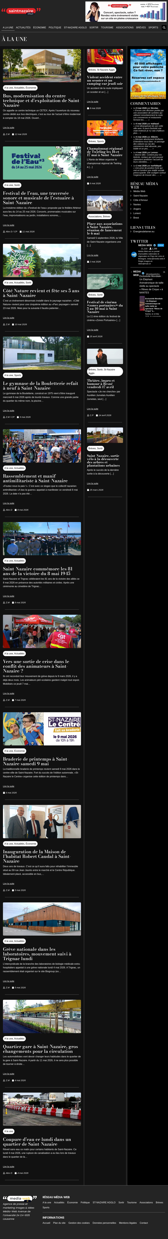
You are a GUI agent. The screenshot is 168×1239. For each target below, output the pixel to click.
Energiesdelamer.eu (143, 231)
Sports (153, 27)
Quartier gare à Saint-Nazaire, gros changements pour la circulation (37, 1051)
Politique (55, 27)
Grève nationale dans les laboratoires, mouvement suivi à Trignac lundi (38, 953)
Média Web (139, 191)
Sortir (93, 27)
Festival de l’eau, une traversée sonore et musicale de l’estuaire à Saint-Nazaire (40, 197)
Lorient (137, 213)
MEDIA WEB (137, 273)
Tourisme (107, 27)
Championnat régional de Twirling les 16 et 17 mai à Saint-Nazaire (105, 151)
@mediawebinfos (153, 274)
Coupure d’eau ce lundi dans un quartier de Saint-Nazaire (38, 1146)
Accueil (46, 1227)
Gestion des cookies (79, 1227)
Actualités (23, 27)
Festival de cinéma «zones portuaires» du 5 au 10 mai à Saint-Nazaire (105, 307)
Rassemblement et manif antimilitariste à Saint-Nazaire (36, 478)
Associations (125, 27)
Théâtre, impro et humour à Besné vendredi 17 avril (101, 383)
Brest (136, 217)
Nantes (137, 204)
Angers (137, 209)
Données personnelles (104, 1227)
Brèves (141, 27)
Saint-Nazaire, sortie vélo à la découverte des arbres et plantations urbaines (103, 460)
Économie (39, 27)
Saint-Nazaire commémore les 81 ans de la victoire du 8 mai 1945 (39, 571)
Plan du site (59, 1227)
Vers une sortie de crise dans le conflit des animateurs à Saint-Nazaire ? (37, 666)
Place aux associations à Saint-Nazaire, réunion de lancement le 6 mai (104, 228)
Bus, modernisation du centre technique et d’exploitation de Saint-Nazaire (36, 100)
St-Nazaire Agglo (106, 70)
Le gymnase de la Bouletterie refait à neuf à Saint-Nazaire (35, 386)
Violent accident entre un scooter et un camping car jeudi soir (105, 80)
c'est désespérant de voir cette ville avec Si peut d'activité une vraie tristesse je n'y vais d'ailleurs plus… (148, 129)
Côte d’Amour (140, 200)
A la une (8, 27)
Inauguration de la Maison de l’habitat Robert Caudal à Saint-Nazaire (38, 856)
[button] (164, 27)
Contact (144, 1227)
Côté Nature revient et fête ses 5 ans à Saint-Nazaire (38, 293)
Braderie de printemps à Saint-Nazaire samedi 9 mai (37, 761)
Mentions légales (128, 1227)
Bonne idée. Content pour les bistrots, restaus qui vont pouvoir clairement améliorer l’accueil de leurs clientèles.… (148, 158)
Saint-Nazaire (140, 195)
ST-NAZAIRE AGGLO (75, 27)
